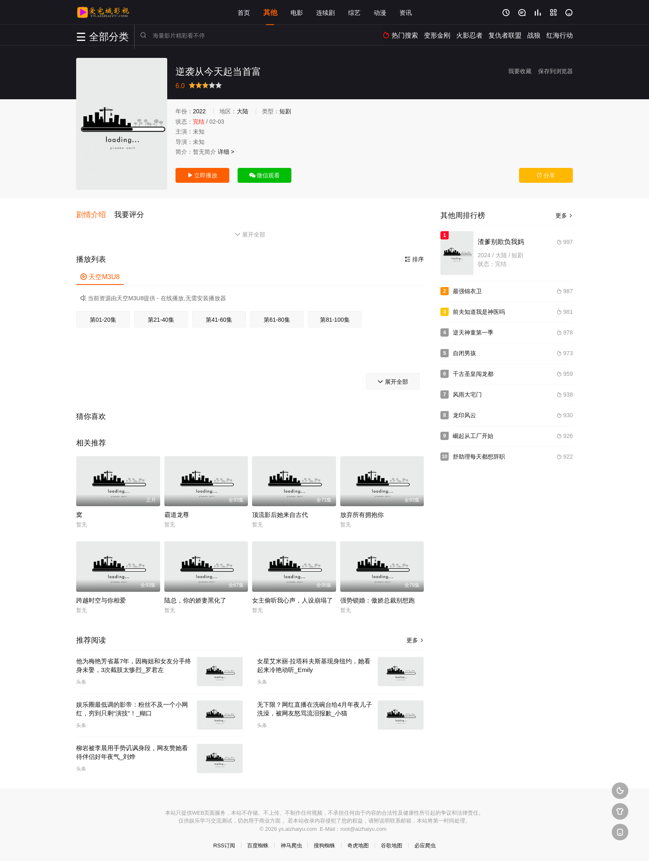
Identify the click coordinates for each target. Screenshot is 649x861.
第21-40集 (161, 319)
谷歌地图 (391, 845)
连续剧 (325, 12)
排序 (414, 258)
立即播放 (202, 175)
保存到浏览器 (555, 71)
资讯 (405, 12)
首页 (244, 12)
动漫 (380, 12)
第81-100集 (335, 319)
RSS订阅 (224, 845)
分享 (546, 175)
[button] (95, 214)
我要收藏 (519, 71)
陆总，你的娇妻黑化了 (195, 599)
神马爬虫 (291, 845)
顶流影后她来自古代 (280, 513)
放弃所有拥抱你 (362, 513)
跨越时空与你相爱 (101, 599)
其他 (270, 12)
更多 (415, 639)
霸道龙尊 (176, 513)
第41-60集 (219, 319)
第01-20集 (103, 319)
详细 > (226, 151)
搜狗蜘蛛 (324, 845)
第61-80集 (277, 319)
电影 (297, 12)
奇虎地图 (358, 845)
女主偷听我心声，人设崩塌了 (292, 599)
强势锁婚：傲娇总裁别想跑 (377, 599)
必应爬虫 (425, 845)
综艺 (354, 12)
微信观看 (264, 175)
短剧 (285, 111)
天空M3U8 (100, 276)
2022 (199, 111)
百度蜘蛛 (258, 845)
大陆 (242, 111)
